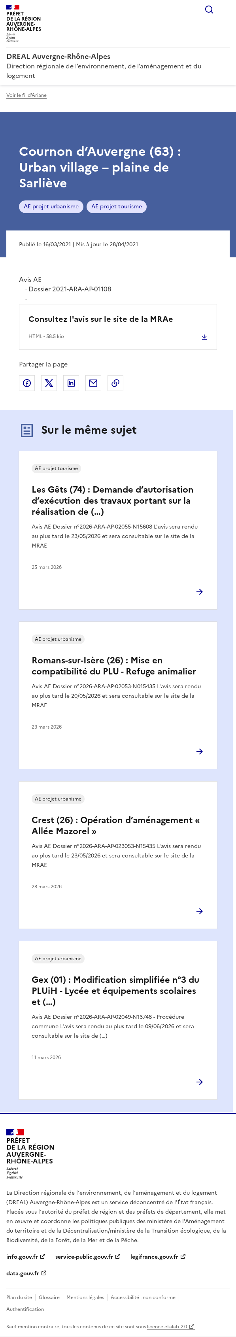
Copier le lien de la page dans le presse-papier (115, 383)
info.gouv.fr (22, 1257)
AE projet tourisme (116, 206)
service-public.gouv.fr (84, 1257)
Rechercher (209, 9)
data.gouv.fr (22, 1273)
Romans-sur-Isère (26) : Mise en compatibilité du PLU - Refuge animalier (114, 666)
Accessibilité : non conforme (143, 1297)
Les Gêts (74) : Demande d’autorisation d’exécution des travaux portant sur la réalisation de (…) (113, 500)
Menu (225, 9)
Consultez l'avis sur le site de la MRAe (100, 319)
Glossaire (49, 1297)
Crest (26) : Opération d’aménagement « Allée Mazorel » (116, 826)
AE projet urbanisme (51, 206)
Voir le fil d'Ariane (26, 95)
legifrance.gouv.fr (154, 1257)
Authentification (25, 1309)
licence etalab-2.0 (167, 1326)
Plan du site (19, 1297)
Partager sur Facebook (27, 383)
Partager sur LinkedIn (71, 383)
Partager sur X (49, 383)
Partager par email (93, 383)
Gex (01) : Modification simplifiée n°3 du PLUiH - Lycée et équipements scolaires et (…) (115, 990)
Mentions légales (85, 1297)
